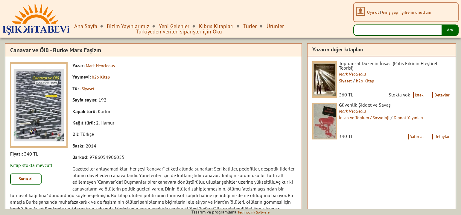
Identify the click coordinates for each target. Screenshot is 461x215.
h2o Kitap (102, 77)
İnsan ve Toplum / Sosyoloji (372, 124)
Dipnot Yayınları (421, 124)
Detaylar (441, 101)
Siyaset (89, 88)
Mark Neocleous (102, 65)
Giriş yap (392, 12)
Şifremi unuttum (418, 12)
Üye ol (375, 12)
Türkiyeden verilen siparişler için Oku (179, 31)
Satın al (28, 180)
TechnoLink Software (254, 212)
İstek (415, 101)
